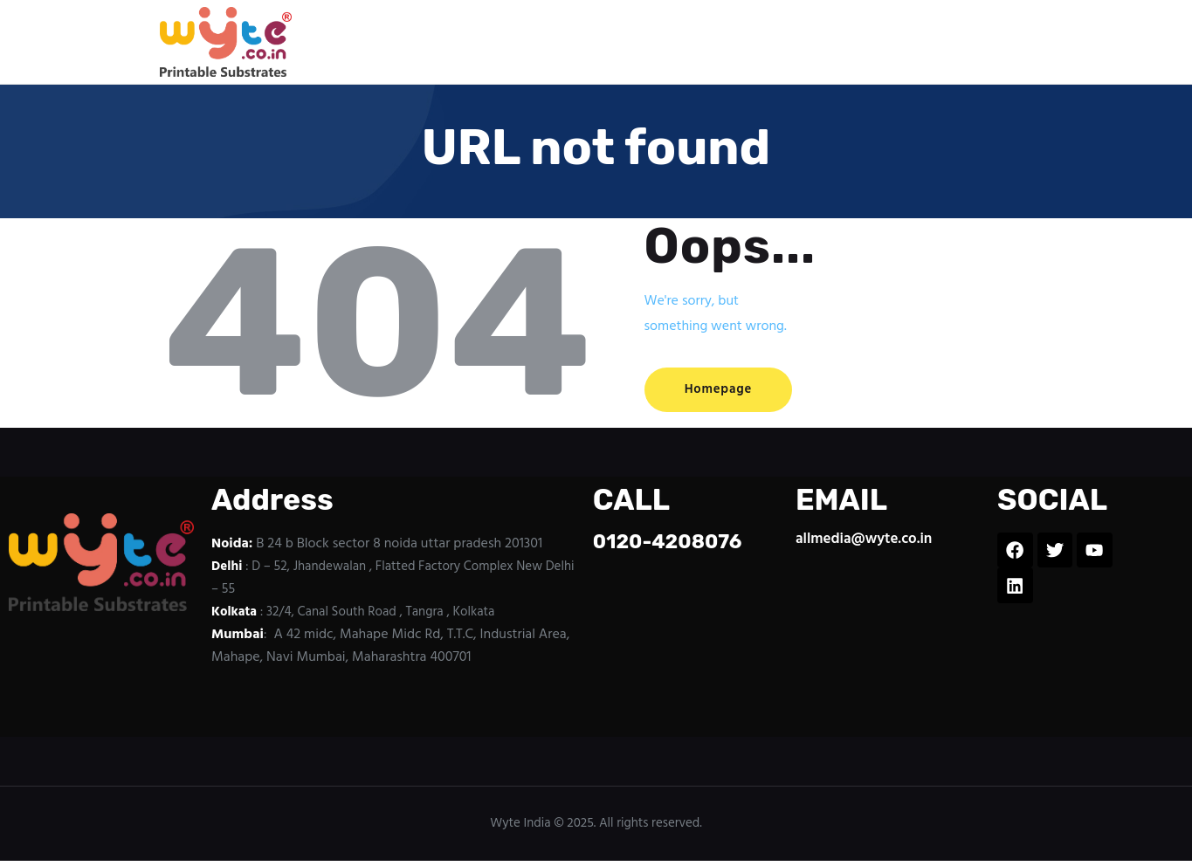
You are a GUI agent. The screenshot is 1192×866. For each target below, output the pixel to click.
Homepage (725, 390)
